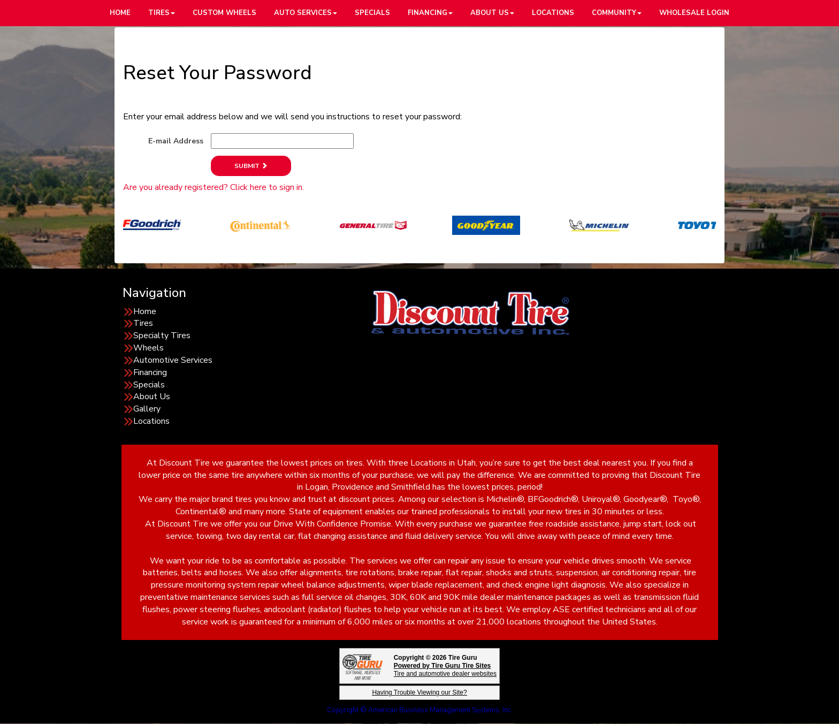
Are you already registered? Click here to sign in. (213, 187)
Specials (149, 385)
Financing (150, 372)
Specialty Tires (161, 335)
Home (144, 311)
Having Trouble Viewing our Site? (419, 692)
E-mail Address (175, 141)
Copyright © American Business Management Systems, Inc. (420, 710)
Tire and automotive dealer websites (445, 669)
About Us (151, 396)
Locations (151, 421)
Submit (251, 166)
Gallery (147, 409)
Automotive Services (172, 360)
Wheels (148, 348)
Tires (143, 323)
